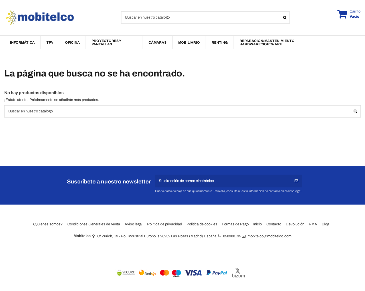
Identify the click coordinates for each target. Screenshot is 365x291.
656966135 (232, 236)
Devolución (295, 224)
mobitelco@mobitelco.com (269, 236)
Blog (325, 224)
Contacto (273, 224)
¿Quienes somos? (48, 224)
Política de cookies (201, 224)
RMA (313, 224)
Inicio (257, 224)
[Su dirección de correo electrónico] (223, 181)
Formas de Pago (235, 224)
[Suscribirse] (296, 181)
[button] (22, 42)
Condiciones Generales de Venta (93, 224)
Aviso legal (134, 224)
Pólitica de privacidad (164, 224)
